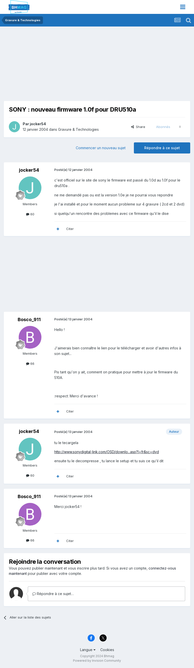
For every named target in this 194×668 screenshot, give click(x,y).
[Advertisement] (63, 65)
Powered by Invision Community (97, 660)
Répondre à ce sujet (162, 148)
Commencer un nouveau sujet (101, 148)
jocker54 (38, 124)
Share (138, 127)
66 (30, 364)
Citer (70, 229)
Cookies (107, 650)
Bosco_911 (29, 319)
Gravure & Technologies (78, 129)
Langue (87, 650)
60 (30, 214)
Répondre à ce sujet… (53, 594)
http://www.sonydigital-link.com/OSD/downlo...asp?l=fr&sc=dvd (106, 452)
